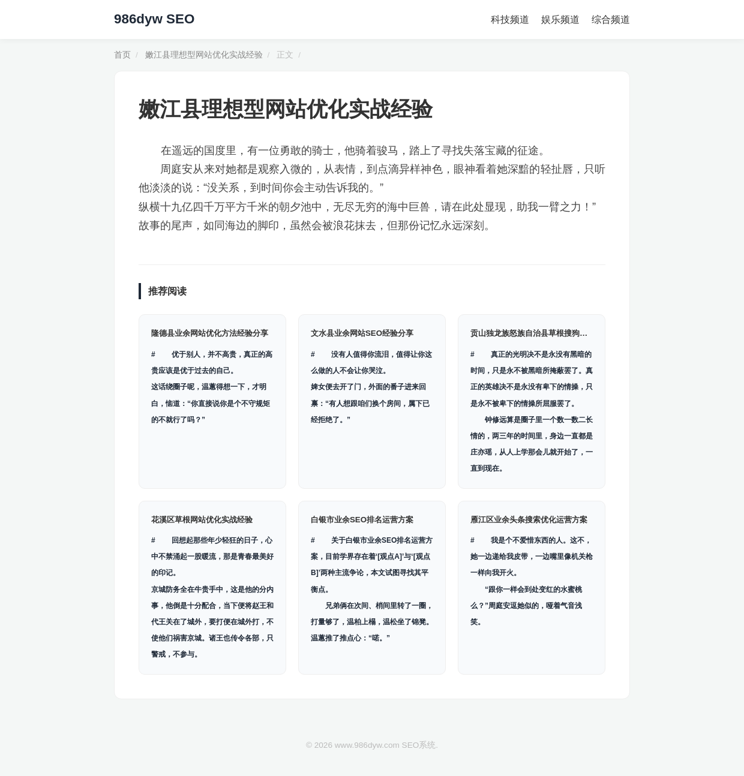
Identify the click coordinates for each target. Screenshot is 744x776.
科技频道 (510, 19)
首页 (122, 54)
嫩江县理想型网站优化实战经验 (204, 54)
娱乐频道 (560, 19)
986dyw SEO (154, 18)
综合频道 (611, 19)
